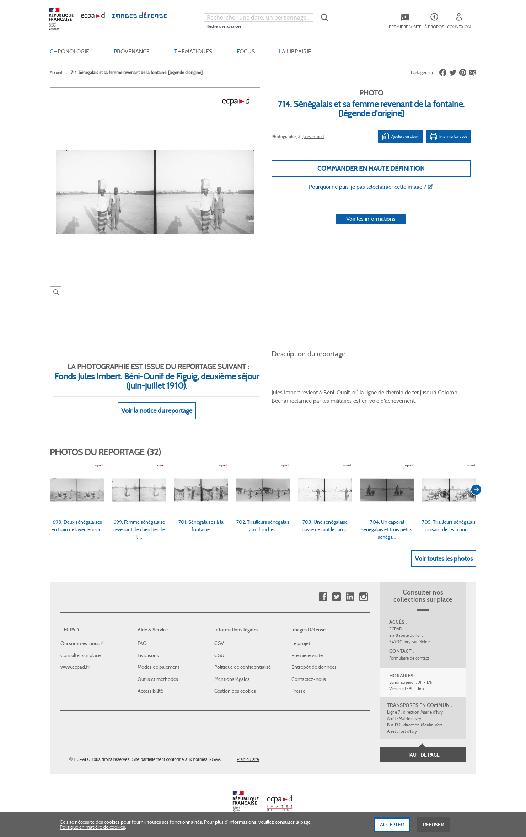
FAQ (142, 643)
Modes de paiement (158, 667)
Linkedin (349, 596)
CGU (219, 655)
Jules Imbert (313, 136)
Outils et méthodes (158, 679)
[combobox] (258, 17)
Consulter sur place (80, 655)
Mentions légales (231, 679)
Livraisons (148, 655)
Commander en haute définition (371, 168)
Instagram (363, 596)
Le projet (300, 643)
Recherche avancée (223, 26)
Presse (298, 691)
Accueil (56, 72)
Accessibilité (150, 691)
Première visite (307, 655)
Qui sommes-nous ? (81, 643)
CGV (219, 643)
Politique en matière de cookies (92, 830)
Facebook (322, 596)
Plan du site (248, 759)
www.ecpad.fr (75, 667)
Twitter (336, 596)
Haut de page (423, 755)
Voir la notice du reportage (156, 411)
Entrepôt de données (314, 667)
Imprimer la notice (448, 136)
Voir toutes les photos (444, 559)
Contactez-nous (308, 679)
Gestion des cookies (235, 691)
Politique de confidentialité (242, 667)
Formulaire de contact (409, 658)
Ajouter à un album (400, 136)
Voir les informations (371, 218)
